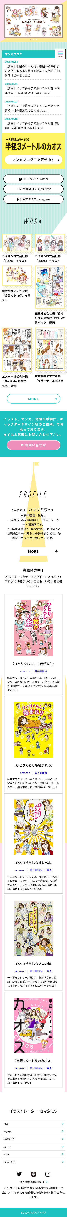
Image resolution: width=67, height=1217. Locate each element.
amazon (25, 671)
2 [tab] (34, 40)
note (6, 1154)
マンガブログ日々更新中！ (33, 159)
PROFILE (8, 1139)
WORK (7, 1131)
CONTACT (9, 1162)
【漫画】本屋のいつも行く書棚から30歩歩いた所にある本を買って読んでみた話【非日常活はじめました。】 (33, 70)
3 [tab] (37, 40)
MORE (33, 398)
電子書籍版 (40, 671)
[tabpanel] (33, 21)
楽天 (49, 870)
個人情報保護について (32, 1182)
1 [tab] (31, 40)
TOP (6, 1124)
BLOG (7, 1147)
